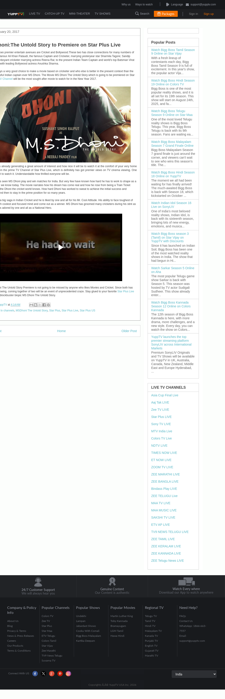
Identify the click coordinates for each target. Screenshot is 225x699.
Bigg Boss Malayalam (88, 635)
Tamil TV (150, 621)
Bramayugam (118, 626)
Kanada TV (151, 635)
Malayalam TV (153, 630)
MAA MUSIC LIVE (164, 510)
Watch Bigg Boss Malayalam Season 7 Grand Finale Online (172, 143)
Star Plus (54, 310)
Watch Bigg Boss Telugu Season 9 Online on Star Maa (172, 113)
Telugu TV (151, 616)
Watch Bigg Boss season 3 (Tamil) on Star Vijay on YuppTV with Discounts (170, 237)
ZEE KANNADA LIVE (166, 553)
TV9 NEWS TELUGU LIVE (170, 532)
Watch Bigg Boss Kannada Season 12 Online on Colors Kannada (171, 306)
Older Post (129, 331)
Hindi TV (150, 626)
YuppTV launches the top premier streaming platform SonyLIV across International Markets (171, 342)
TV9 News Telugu (52, 655)
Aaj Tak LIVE (160, 402)
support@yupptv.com (201, 5)
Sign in (193, 14)
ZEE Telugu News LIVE (167, 560)
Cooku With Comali (87, 630)
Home (61, 331)
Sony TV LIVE (161, 424)
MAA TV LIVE (160, 503)
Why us (126, 4)
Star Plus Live (125, 291)
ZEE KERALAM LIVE (166, 546)
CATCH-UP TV (55, 13)
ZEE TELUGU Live (164, 496)
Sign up (209, 14)
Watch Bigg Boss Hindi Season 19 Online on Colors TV (173, 82)
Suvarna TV (48, 660)
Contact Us (186, 621)
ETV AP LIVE (160, 524)
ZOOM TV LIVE (162, 467)
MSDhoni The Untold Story (32, 310)
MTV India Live (161, 431)
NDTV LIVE (159, 445)
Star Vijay (47, 645)
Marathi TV (151, 655)
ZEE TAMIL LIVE (163, 539)
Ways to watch (144, 4)
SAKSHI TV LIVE (163, 517)
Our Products (15, 645)
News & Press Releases (20, 635)
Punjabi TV (151, 640)
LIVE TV (34, 13)
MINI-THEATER (80, 13)
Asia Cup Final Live (164, 395)
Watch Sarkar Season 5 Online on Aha (172, 270)
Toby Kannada (119, 621)
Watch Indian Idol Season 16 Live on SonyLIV (171, 205)
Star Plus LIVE (161, 417)
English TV (151, 645)
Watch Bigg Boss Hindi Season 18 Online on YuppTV (173, 174)
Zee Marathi (49, 650)
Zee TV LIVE (160, 409)
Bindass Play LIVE (164, 488)
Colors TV (47, 616)
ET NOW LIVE (161, 460)
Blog (10, 626)
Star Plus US (87, 310)
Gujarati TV (151, 650)
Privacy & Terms (16, 630)
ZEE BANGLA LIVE (164, 481)
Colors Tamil (49, 640)
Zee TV (46, 621)
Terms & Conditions (19, 650)
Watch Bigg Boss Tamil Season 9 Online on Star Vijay (173, 51)
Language (163, 4)
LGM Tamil (116, 630)
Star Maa (47, 630)
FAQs (182, 616)
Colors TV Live (161, 438)
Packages (168, 14)
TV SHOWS (104, 13)
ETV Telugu (48, 635)
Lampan (81, 621)
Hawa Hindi (117, 635)
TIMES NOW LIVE (164, 453)
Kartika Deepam (85, 640)
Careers (11, 640)
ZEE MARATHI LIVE (165, 474)
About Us (12, 621)
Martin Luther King (121, 616)
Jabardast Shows (86, 626)
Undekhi (81, 616)
